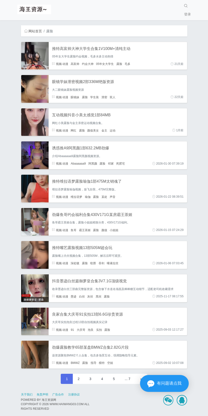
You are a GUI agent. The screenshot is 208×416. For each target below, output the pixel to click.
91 (72, 329)
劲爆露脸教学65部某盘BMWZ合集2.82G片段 (90, 347)
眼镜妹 (75, 97)
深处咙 (75, 263)
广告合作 (58, 394)
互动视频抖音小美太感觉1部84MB (81, 115)
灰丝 (90, 296)
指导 (93, 363)
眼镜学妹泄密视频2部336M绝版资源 (83, 82)
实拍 (99, 329)
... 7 (127, 379)
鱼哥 (73, 230)
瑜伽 (88, 196)
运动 (112, 130)
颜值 (104, 230)
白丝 (82, 296)
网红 (73, 130)
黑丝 (98, 296)
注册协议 (74, 394)
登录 (187, 14)
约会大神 (88, 64)
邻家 (111, 163)
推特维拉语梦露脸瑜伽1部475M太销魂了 (87, 181)
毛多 (127, 64)
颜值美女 (93, 130)
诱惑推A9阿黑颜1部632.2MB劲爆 (80, 148)
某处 (104, 196)
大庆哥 (81, 329)
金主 (104, 130)
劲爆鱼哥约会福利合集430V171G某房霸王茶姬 (92, 215)
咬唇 (93, 263)
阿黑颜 (92, 163)
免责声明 (42, 394)
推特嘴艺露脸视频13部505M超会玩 (82, 248)
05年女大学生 (105, 64)
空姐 (110, 363)
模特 (102, 363)
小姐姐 (114, 230)
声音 (112, 196)
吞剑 (101, 263)
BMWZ (75, 363)
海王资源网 (49, 400)
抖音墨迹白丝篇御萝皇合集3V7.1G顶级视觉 (89, 281)
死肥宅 (120, 163)
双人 (112, 97)
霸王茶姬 (85, 230)
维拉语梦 (76, 196)
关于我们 (27, 394)
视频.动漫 (60, 64)
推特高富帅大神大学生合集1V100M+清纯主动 (91, 49)
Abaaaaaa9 (78, 163)
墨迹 (73, 296)
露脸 (119, 64)
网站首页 (33, 31)
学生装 (94, 97)
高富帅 (75, 64)
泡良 (91, 329)
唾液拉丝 (112, 263)
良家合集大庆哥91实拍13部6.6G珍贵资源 (87, 314)
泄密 (104, 97)
